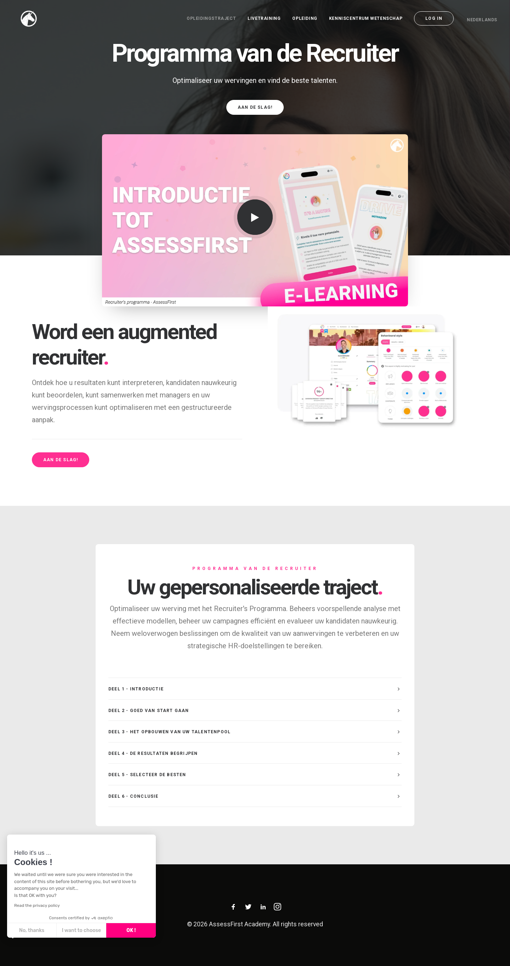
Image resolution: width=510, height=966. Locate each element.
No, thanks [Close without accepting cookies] (31, 930)
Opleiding (304, 18)
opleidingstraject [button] (211, 18)
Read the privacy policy (37, 905)
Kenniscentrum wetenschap (365, 18)
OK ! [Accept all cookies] (131, 930)
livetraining (264, 18)
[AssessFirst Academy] (21, 18)
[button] (255, 217)
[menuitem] (214, 18)
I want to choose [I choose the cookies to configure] (81, 930)
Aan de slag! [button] (255, 107)
